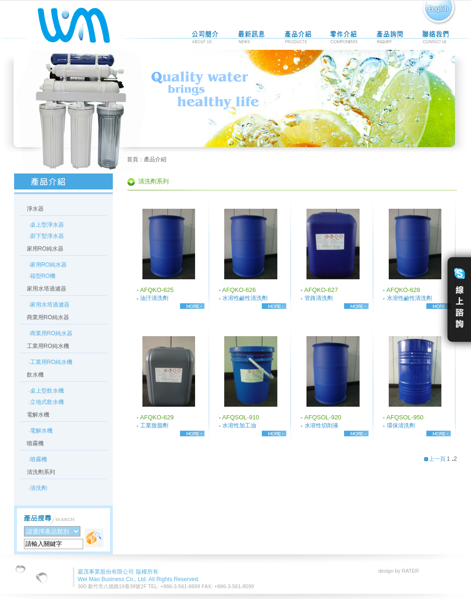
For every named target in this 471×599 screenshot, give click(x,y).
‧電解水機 (41, 430)
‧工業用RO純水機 (50, 362)
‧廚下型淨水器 (46, 236)
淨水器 (35, 208)
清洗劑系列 (41, 472)
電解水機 (38, 414)
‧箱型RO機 (42, 276)
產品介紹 (155, 159)
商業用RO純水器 (48, 317)
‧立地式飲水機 (46, 402)
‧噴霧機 (38, 459)
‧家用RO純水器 (48, 264)
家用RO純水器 (45, 248)
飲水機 (35, 374)
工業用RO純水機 (48, 346)
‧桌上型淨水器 (46, 224)
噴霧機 (35, 443)
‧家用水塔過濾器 (49, 304)
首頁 (132, 159)
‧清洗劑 (38, 488)
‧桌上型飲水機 (46, 390)
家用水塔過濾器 (46, 288)
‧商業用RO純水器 (50, 333)
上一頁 (435, 459)
